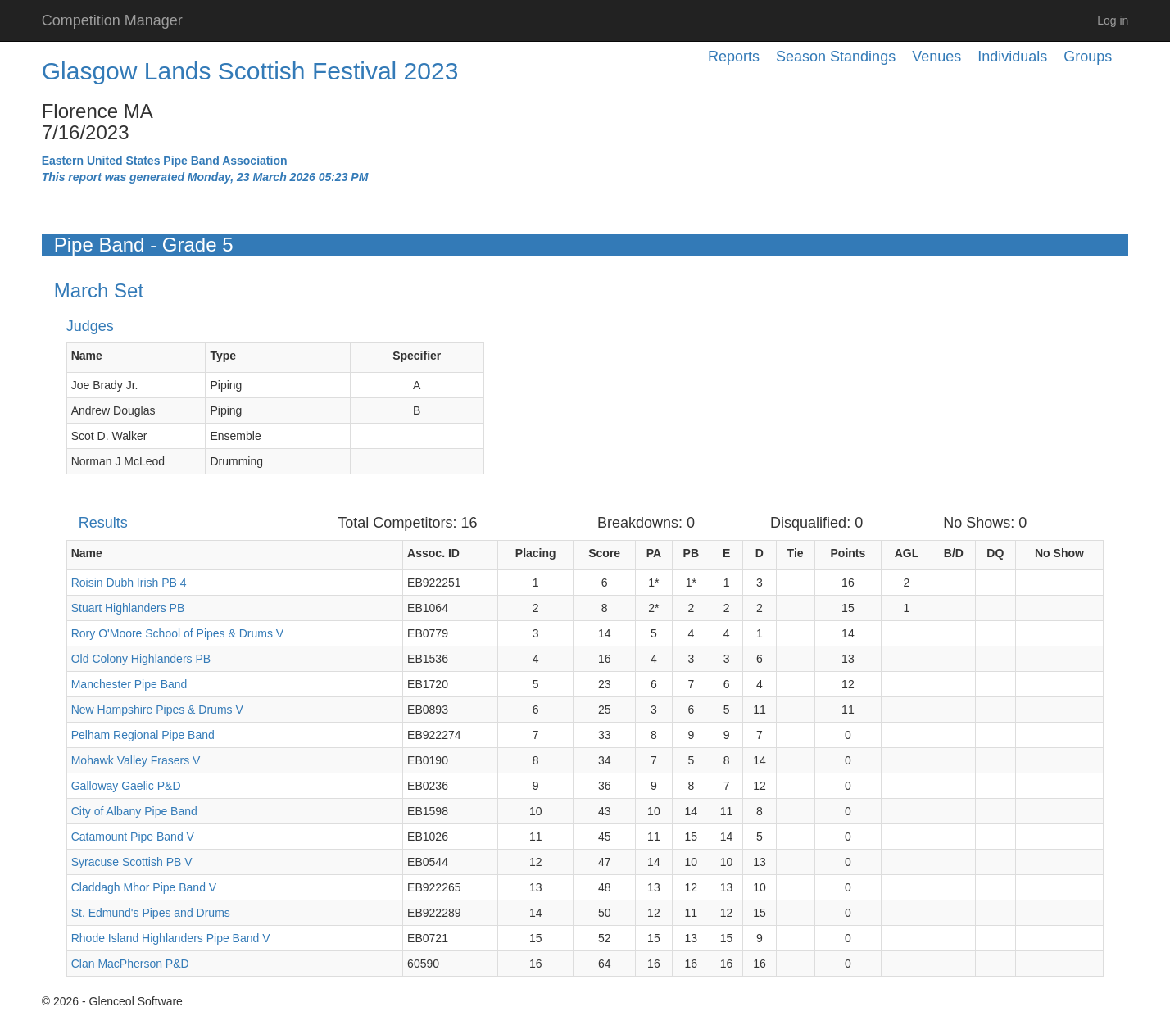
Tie (795, 553)
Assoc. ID (433, 553)
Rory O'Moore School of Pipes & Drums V (177, 633)
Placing (535, 553)
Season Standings (836, 56)
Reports (734, 56)
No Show (1059, 553)
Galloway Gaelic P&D (126, 785)
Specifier (416, 355)
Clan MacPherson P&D (130, 963)
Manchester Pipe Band (129, 684)
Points (848, 553)
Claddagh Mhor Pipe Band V (143, 887)
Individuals (1012, 56)
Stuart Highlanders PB (128, 608)
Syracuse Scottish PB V (132, 861)
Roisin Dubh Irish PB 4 (129, 582)
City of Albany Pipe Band (134, 811)
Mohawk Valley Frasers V (136, 760)
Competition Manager (112, 20)
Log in (1112, 20)
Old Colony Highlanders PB (141, 658)
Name (86, 355)
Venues (936, 56)
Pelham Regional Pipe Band (143, 734)
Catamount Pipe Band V (132, 836)
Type (223, 355)
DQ (995, 553)
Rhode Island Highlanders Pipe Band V (170, 938)
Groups (1087, 56)
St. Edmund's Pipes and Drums (150, 912)
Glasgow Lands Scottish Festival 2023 (250, 70)
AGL (907, 553)
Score (604, 553)
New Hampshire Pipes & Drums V (157, 709)
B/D (954, 553)
